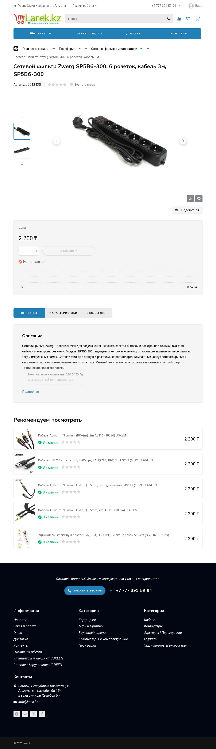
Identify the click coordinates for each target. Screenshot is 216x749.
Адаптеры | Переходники (163, 633)
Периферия (87, 645)
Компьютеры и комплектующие (103, 639)
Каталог (41, 33)
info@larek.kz (28, 702)
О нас (18, 633)
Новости (20, 620)
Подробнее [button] (30, 392)
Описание (29, 313)
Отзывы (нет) (97, 313)
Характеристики (63, 313)
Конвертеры (153, 626)
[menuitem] (22, 131)
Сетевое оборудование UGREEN (38, 665)
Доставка (134, 33)
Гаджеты (150, 639)
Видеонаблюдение (93, 633)
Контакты (178, 33)
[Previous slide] (22, 117)
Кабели (149, 620)
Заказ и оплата (90, 33)
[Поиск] (119, 18)
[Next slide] (22, 164)
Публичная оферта (28, 652)
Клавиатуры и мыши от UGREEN (38, 658)
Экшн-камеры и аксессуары (165, 645)
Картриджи (87, 620)
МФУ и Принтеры (92, 626)
